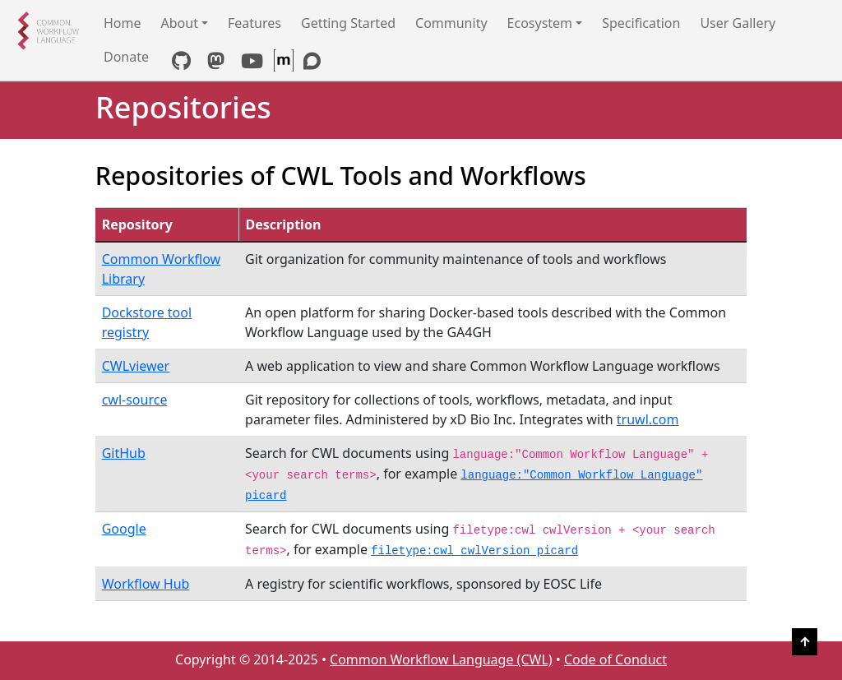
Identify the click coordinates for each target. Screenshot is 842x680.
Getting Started (348, 23)
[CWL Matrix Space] (285, 63)
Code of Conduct (615, 659)
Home (122, 23)
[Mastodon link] (216, 63)
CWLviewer (136, 366)
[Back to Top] (804, 641)
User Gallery (737, 23)
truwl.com (648, 419)
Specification (641, 23)
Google (124, 529)
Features (254, 23)
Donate (126, 57)
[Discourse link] (312, 63)
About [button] (179, 23)
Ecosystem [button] (540, 23)
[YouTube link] (252, 63)
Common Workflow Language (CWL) (441, 659)
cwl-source (135, 400)
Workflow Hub (146, 584)
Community (451, 23)
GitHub (124, 453)
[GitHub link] (181, 63)
